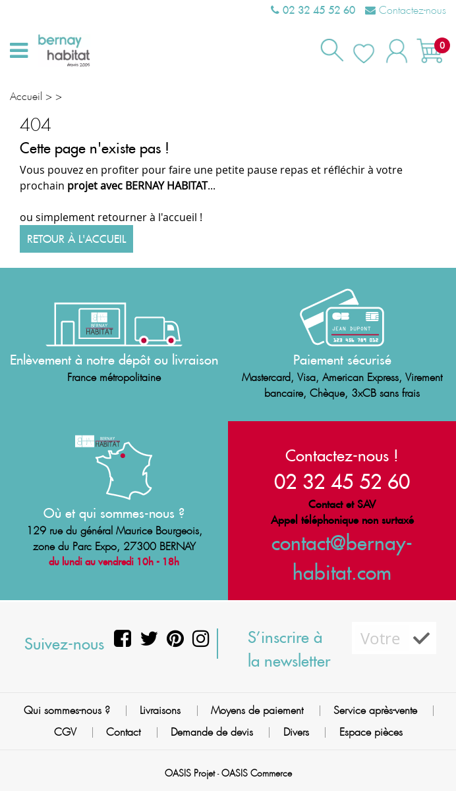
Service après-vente (375, 710)
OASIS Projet (190, 773)
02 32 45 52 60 (313, 9)
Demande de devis (212, 732)
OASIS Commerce (256, 773)
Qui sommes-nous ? (67, 710)
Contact (123, 732)
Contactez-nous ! (342, 455)
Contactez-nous (405, 10)
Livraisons (160, 710)
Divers (296, 732)
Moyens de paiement (257, 710)
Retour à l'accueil (76, 238)
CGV (65, 732)
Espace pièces (371, 732)
